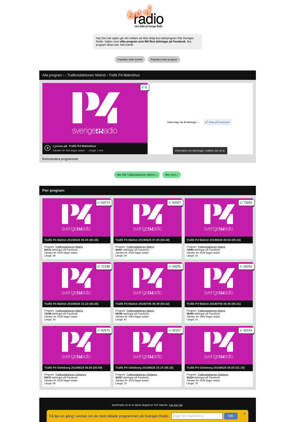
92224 (248, 331)
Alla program (52, 75)
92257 (177, 331)
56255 (177, 267)
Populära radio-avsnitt (130, 59)
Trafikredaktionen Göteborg (70, 374)
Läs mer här (175, 404)
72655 (248, 203)
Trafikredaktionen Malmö (86, 75)
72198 (106, 267)
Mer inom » (171, 174)
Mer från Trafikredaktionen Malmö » (137, 174)
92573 (106, 203)
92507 (177, 203)
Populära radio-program (164, 59)
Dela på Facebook (219, 122)
